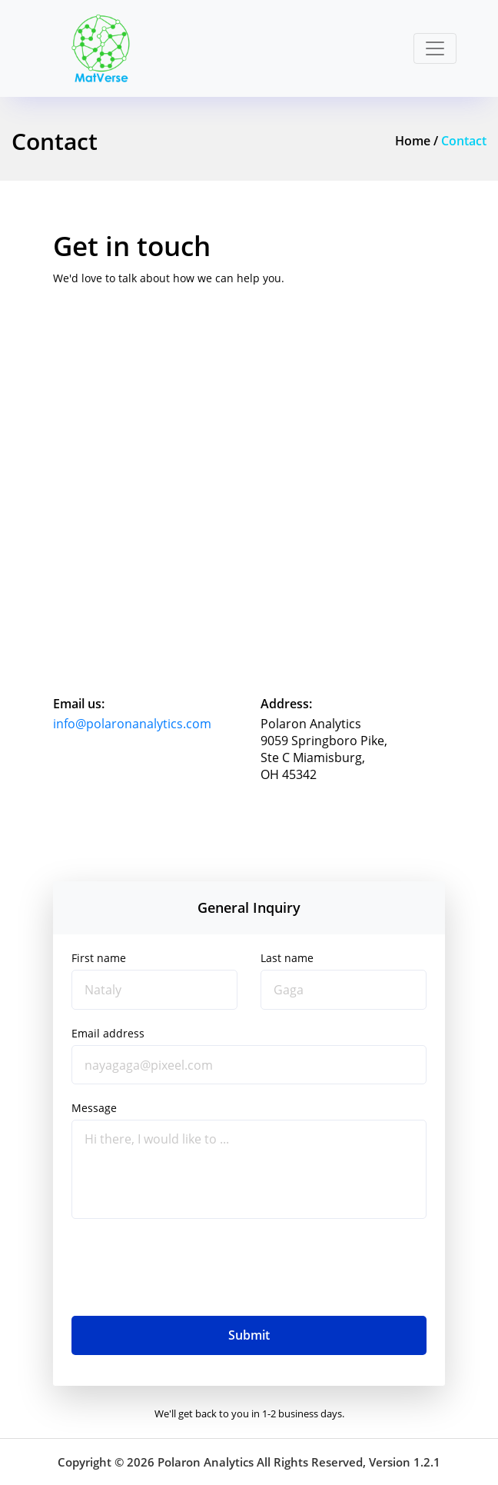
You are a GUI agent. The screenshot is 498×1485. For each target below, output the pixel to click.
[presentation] (188, 1267)
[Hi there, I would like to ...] (249, 1169)
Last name (287, 958)
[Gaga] (344, 990)
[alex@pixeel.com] (249, 1065)
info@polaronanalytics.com (132, 723)
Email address (107, 1033)
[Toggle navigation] (434, 48)
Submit (249, 1335)
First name (98, 958)
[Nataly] (154, 990)
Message (94, 1108)
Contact (463, 140)
